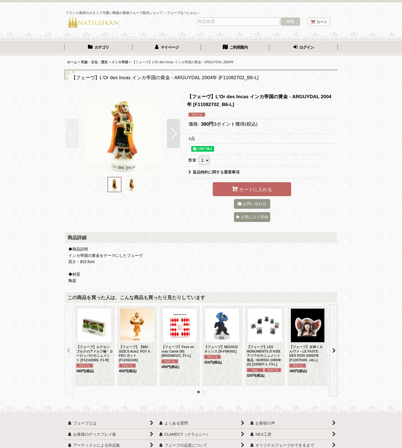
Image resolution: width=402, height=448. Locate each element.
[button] (72, 133)
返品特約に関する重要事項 (214, 172)
